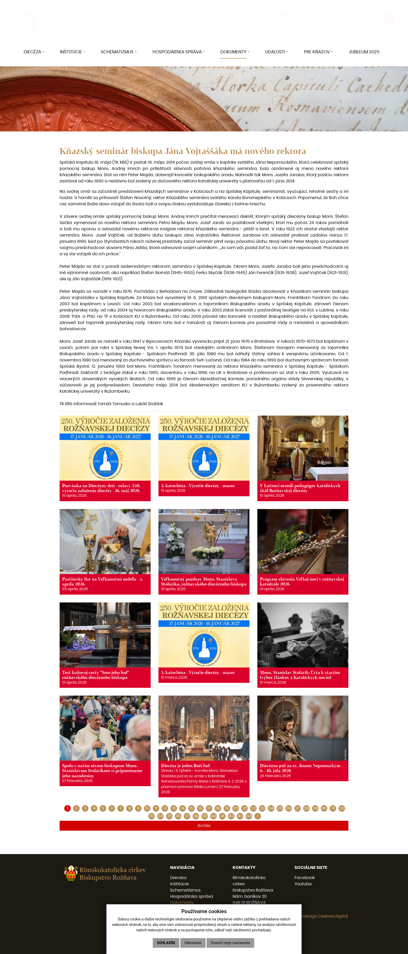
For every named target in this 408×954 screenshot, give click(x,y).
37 (187, 816)
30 (324, 808)
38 (195, 816)
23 (262, 808)
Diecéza (178, 878)
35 (169, 816)
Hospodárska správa (191, 896)
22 (253, 808)
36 (178, 816)
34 (160, 816)
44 (249, 816)
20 (235, 808)
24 (271, 808)
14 (182, 808)
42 (231, 816)
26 (288, 808)
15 (191, 808)
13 (174, 808)
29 (315, 808)
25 (279, 808)
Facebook (305, 878)
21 (244, 808)
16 (200, 808)
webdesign (306, 916)
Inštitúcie (179, 884)
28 (306, 808)
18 (218, 808)
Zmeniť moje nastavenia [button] (230, 943)
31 (333, 808)
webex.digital (334, 916)
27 (297, 808)
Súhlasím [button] (166, 943)
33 (151, 816)
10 (147, 808)
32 (342, 808)
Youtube (303, 884)
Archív (204, 826)
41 (222, 816)
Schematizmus (185, 890)
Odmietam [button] (192, 943)
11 (156, 808)
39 (204, 816)
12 (165, 808)
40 (213, 816)
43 (240, 816)
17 (209, 808)
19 (227, 808)
